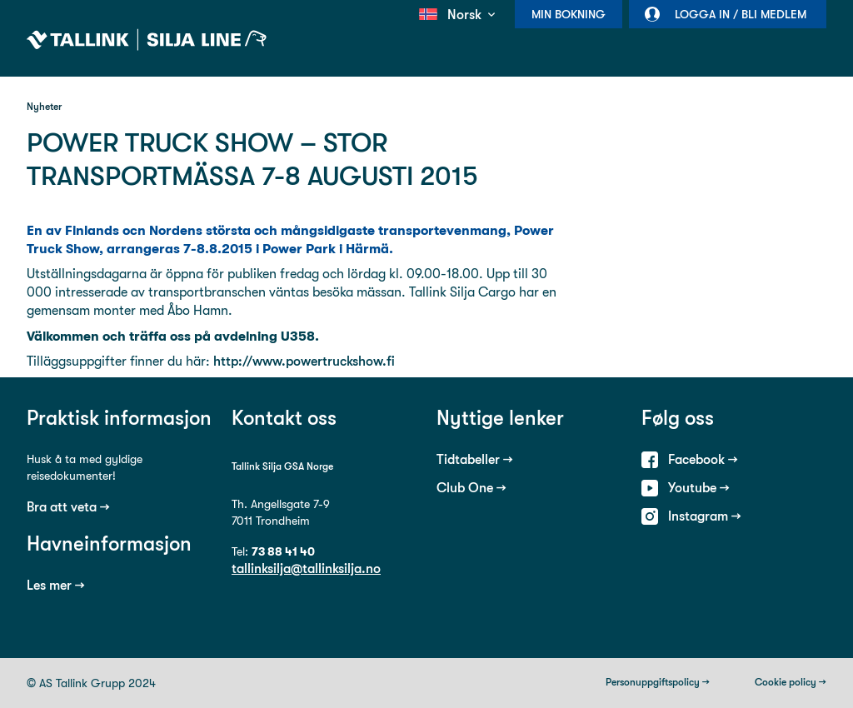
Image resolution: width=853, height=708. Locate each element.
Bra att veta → (68, 507)
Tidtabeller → (474, 459)
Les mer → (56, 585)
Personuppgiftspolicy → (658, 682)
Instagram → (704, 516)
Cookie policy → (790, 682)
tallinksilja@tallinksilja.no (306, 568)
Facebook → (703, 459)
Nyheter (44, 106)
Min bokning (568, 14)
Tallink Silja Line (147, 40)
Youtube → (699, 488)
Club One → (471, 488)
